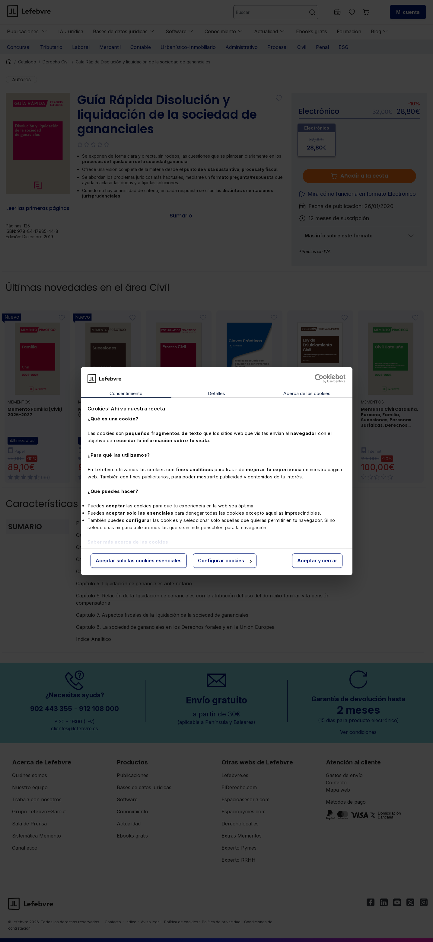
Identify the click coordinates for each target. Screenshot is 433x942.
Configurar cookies (225, 561)
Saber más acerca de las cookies (128, 542)
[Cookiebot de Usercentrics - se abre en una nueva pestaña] (319, 378)
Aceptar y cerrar (317, 561)
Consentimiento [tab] (126, 394)
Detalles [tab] (216, 394)
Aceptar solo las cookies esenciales (139, 561)
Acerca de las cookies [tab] (306, 394)
